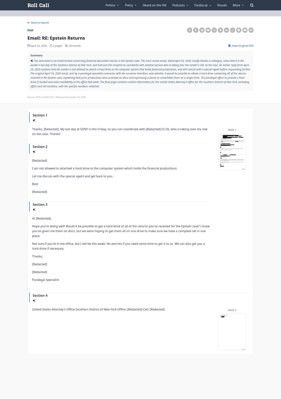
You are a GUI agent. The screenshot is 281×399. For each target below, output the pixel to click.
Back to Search (38, 22)
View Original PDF (241, 45)
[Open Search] (252, 5)
